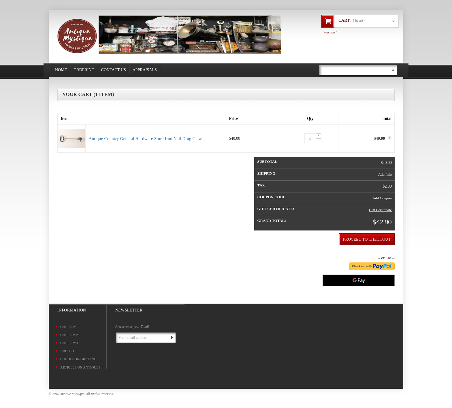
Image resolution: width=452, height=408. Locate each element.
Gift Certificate (380, 210)
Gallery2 (69, 335)
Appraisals (145, 70)
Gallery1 (69, 327)
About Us (68, 351)
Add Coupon (382, 198)
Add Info (385, 174)
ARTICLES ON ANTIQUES (80, 367)
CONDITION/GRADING (78, 359)
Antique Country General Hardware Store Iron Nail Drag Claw (145, 138)
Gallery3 (69, 343)
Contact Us (113, 70)
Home (61, 70)
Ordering (84, 70)
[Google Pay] (359, 280)
